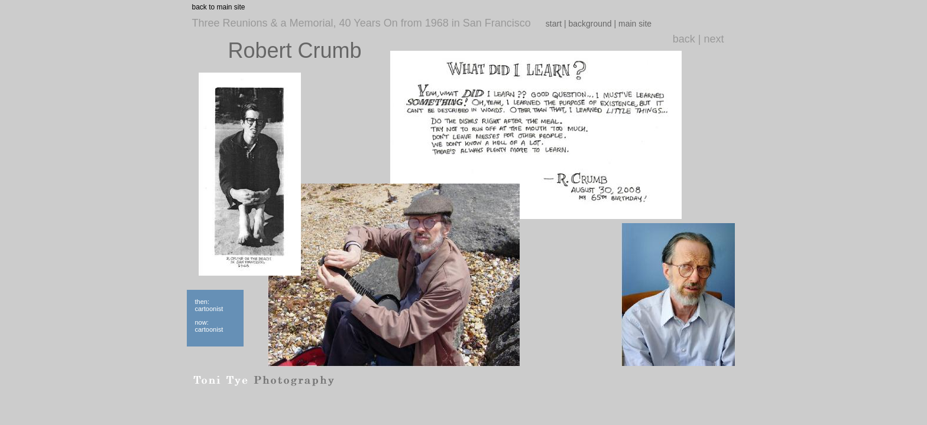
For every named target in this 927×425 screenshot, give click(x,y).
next (714, 39)
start (554, 23)
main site (635, 23)
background (589, 23)
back (684, 39)
